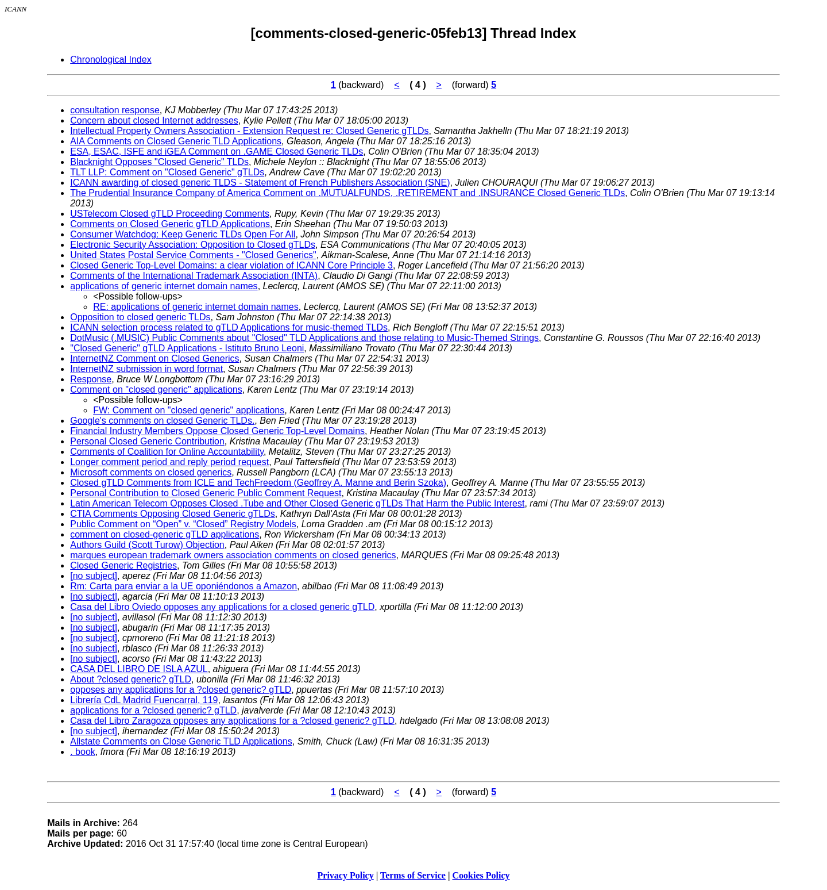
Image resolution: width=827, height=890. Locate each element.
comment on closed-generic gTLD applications (164, 534)
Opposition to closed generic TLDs (140, 317)
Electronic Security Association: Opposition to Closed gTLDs (192, 245)
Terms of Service (413, 875)
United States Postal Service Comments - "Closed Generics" (193, 255)
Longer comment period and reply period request (169, 462)
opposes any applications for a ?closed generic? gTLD (180, 690)
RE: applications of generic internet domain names (196, 307)
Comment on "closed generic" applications (156, 389)
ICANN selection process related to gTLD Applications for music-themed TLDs (229, 327)
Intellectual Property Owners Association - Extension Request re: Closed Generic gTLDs (249, 131)
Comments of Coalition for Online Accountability (167, 451)
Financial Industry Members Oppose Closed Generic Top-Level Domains (217, 431)
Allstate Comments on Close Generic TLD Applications (181, 741)
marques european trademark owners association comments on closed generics (233, 555)
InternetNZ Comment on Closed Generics (154, 358)
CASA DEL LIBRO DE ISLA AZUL (139, 669)
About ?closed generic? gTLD (130, 679)
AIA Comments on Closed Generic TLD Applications (175, 141)
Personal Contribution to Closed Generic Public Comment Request (205, 493)
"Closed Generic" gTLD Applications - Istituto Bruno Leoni (187, 348)
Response (90, 379)
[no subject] (93, 576)
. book (82, 752)
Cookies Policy (481, 875)
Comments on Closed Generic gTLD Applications (170, 224)
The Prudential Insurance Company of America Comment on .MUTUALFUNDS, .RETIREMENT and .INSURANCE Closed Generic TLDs (347, 193)
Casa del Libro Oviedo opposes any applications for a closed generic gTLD (222, 607)
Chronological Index (110, 59)
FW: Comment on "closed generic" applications (188, 410)
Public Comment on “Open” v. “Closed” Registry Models (183, 524)
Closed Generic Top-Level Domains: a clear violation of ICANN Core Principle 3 (231, 265)
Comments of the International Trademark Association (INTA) (194, 276)
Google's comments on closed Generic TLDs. (162, 420)
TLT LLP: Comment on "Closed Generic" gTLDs (167, 172)
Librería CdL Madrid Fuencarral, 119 (144, 700)
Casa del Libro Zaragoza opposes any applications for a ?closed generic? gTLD (232, 721)
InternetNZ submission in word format (146, 369)
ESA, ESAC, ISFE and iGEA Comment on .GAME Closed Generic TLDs (216, 151)
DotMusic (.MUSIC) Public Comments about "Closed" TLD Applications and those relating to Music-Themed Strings (304, 338)
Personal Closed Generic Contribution (147, 441)
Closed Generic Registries (123, 565)
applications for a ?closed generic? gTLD (153, 710)
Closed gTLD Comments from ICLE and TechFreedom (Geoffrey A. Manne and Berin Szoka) (258, 483)
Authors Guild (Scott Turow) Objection (147, 545)
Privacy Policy (346, 875)
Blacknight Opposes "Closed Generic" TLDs (159, 162)
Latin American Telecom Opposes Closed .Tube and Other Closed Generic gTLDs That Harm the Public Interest (297, 503)
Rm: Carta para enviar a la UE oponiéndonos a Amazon (183, 586)
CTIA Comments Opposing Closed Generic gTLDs (172, 514)
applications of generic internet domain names (163, 286)
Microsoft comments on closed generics (150, 472)
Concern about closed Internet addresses (154, 120)
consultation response (115, 110)
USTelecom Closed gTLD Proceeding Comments (169, 213)
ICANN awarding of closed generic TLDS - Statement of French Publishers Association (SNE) (260, 182)
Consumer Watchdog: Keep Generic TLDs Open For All (182, 234)
